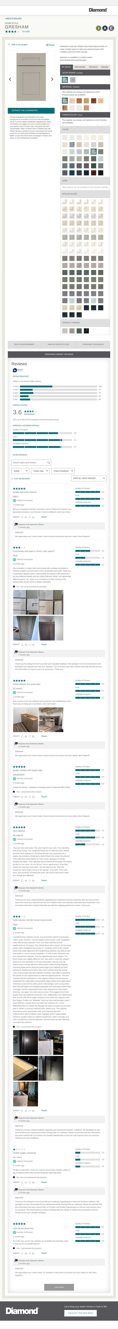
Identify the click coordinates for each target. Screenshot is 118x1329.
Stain (64, 181)
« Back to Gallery (13, 18)
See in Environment (24, 344)
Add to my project (19, 45)
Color (65, 129)
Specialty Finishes (71, 323)
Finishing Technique (93, 344)
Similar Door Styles (58, 344)
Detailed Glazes (69, 194)
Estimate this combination (24, 111)
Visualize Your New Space (80, 1313)
